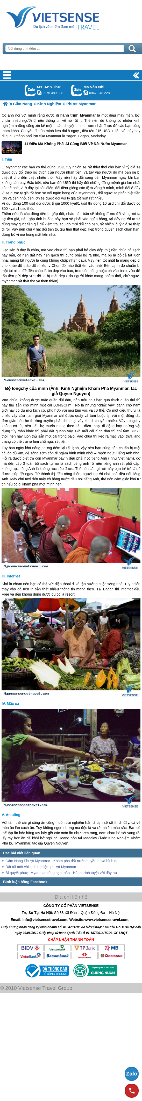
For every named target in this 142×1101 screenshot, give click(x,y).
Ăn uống (13, 815)
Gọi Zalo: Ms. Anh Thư (30, 90)
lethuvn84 (39, 92)
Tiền (8, 159)
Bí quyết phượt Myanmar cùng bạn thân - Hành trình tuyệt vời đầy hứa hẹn (63, 873)
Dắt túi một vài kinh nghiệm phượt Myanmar (40, 867)
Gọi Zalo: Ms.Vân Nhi (77, 90)
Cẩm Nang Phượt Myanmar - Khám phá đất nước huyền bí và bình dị (61, 861)
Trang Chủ (65, 17)
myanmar (9, 281)
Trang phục (15, 242)
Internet (13, 576)
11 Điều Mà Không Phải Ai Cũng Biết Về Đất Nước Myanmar (64, 147)
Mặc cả (13, 704)
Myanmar (88, 115)
